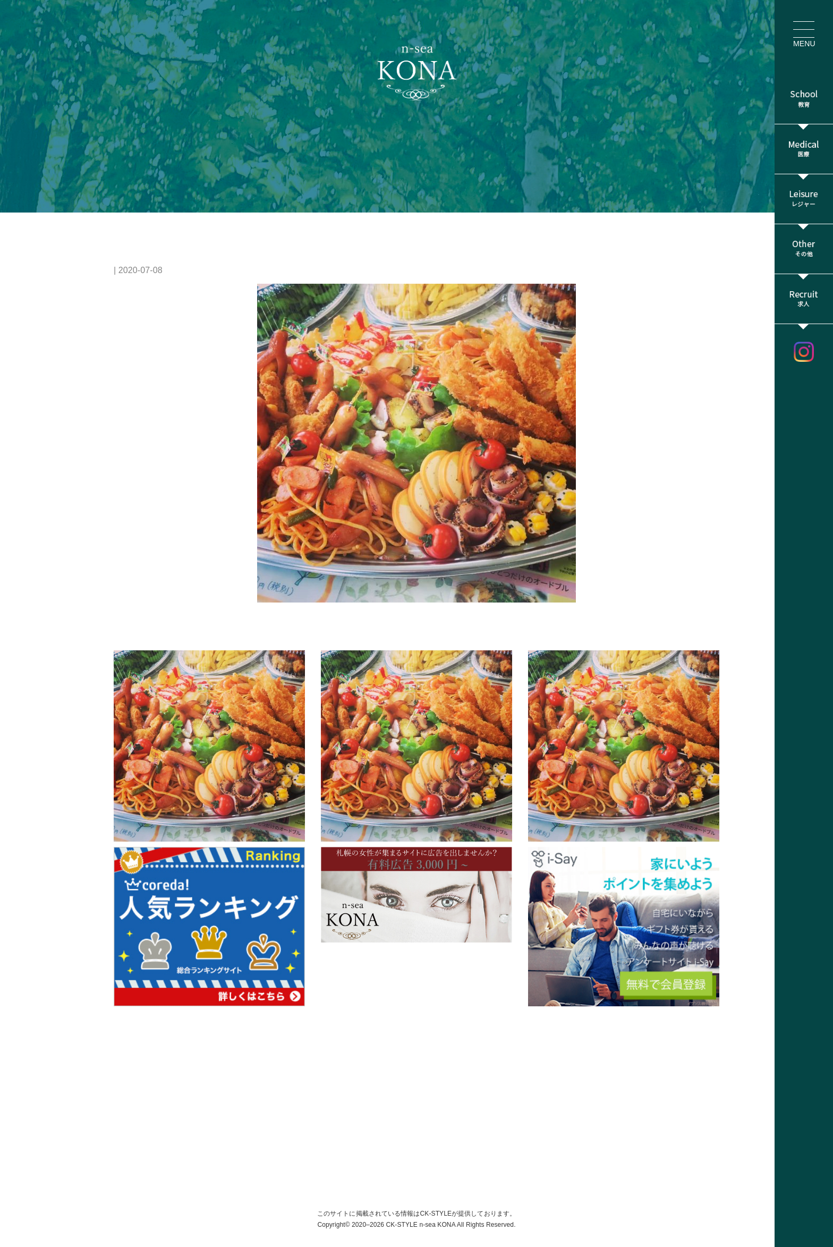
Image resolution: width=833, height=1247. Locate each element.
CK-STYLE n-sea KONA (420, 1224)
